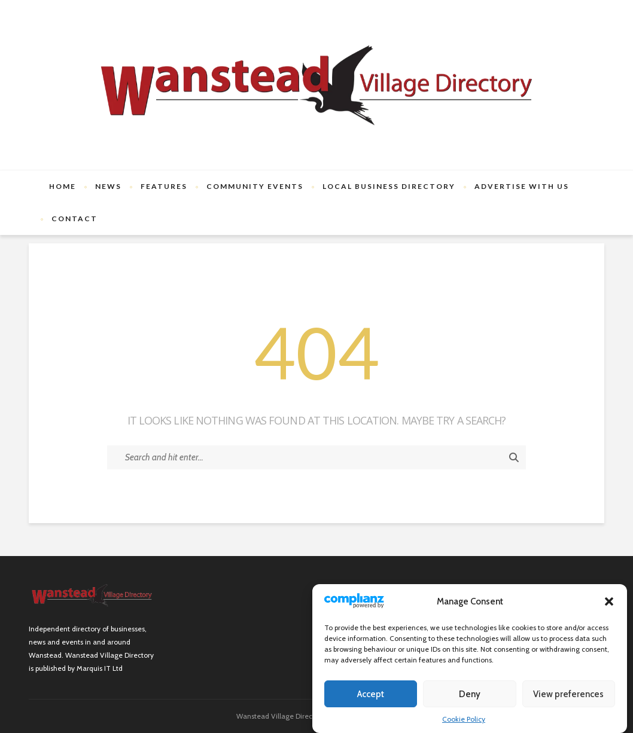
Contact (74, 218)
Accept (370, 694)
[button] (609, 601)
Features (164, 186)
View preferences (568, 694)
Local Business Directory (388, 186)
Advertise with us (521, 186)
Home (62, 186)
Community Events (254, 186)
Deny (469, 694)
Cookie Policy (463, 718)
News (108, 186)
